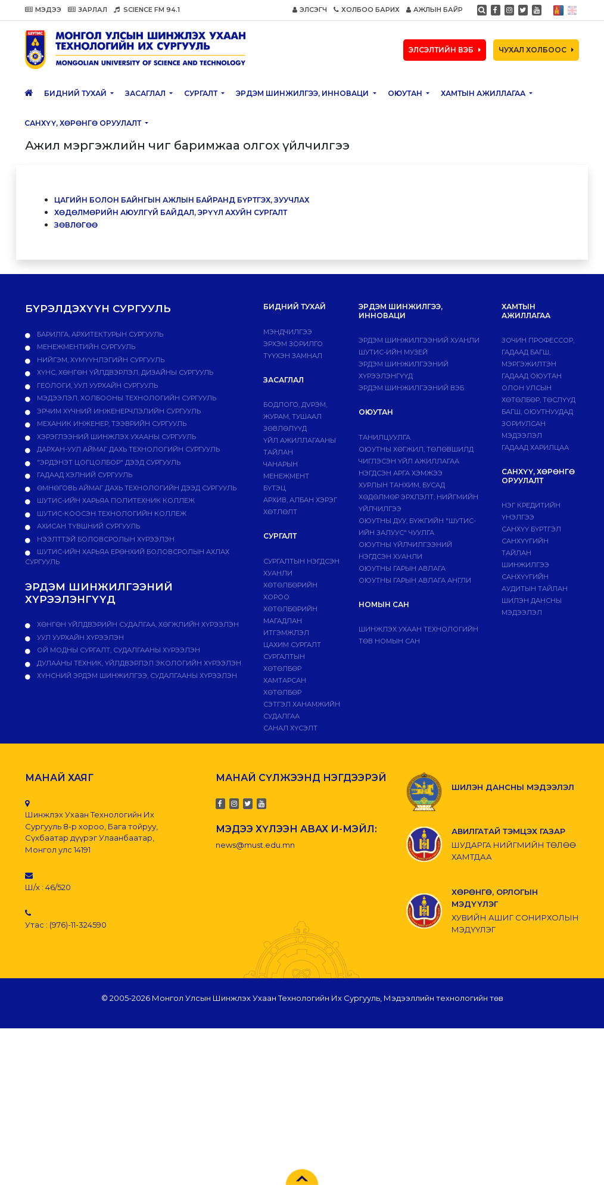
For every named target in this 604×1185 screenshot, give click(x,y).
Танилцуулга (384, 437)
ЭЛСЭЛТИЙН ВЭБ (445, 49)
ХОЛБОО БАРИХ (367, 9)
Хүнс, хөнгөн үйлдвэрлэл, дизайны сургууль (124, 372)
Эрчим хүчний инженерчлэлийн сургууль (118, 411)
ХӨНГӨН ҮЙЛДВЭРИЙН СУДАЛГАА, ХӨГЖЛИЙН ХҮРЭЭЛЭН (137, 624)
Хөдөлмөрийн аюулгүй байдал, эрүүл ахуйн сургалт (170, 212)
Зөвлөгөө (76, 224)
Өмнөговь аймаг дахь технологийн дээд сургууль (135, 488)
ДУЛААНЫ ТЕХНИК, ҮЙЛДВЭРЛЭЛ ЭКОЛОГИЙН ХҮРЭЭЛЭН (138, 663)
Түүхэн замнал (292, 356)
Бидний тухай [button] (76, 93)
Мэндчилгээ (287, 332)
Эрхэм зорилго (293, 344)
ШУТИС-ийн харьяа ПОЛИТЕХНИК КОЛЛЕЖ (115, 500)
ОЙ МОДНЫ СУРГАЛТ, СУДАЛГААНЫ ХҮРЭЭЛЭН (117, 650)
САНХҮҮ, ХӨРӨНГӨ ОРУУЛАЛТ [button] (83, 123)
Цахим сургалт (292, 644)
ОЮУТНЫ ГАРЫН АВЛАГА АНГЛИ (415, 580)
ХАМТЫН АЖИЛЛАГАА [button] (484, 93)
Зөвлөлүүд (285, 428)
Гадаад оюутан (532, 376)
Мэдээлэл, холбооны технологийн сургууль (125, 398)
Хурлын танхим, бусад (402, 485)
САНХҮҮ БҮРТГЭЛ (531, 529)
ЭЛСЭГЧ (309, 9)
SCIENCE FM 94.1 (147, 9)
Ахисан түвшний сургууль (87, 526)
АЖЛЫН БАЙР (434, 9)
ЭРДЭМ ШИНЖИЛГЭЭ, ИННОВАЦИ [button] (303, 93)
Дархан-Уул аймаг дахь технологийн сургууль (127, 449)
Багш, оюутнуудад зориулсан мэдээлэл (537, 424)
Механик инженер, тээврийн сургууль (110, 423)
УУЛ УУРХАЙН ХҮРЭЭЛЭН (79, 637)
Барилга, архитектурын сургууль (99, 334)
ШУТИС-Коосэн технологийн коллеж (110, 513)
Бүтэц (274, 488)
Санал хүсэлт (290, 728)
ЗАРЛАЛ (87, 9)
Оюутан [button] (406, 93)
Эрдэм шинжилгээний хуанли (419, 340)
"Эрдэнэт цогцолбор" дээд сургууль (107, 462)
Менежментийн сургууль (85, 347)
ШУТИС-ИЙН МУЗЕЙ (393, 352)
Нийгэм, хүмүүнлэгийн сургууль (99, 360)
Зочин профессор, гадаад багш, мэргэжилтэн (538, 352)
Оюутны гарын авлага (402, 568)
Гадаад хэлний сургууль (83, 475)
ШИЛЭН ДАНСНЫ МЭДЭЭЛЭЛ (513, 787)
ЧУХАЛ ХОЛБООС (536, 49)
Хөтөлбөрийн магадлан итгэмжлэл (290, 621)
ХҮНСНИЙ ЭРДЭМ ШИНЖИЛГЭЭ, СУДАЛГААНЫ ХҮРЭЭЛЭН (136, 675)
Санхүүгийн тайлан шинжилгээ (525, 553)
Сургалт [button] (201, 93)
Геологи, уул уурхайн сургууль (96, 385)
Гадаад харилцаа (535, 447)
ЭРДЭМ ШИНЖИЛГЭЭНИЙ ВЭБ (411, 388)
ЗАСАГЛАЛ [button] (146, 93)
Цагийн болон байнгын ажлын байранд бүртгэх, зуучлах (181, 199)
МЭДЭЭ (43, 9)
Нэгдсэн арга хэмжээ (401, 473)
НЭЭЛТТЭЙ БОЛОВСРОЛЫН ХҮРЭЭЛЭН (105, 539)
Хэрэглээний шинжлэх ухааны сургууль (115, 437)
